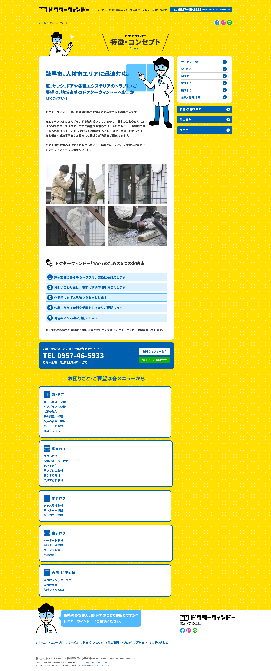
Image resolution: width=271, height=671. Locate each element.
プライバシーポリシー (98, 662)
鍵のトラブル (52, 431)
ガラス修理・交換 (55, 402)
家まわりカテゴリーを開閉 (224, 83)
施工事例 (135, 9)
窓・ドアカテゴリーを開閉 (224, 68)
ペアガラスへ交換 (55, 406)
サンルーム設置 (53, 510)
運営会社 (141, 642)
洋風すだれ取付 (53, 480)
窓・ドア (58, 394)
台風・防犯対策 (64, 572)
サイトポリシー (82, 662)
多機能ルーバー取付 (56, 461)
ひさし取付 (50, 456)
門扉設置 (49, 555)
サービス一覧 (189, 62)
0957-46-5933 (190, 9)
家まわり (58, 498)
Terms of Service (98, 665)
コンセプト (56, 642)
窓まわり (58, 448)
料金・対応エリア (118, 9)
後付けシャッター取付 (57, 580)
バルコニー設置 (53, 515)
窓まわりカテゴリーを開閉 (224, 76)
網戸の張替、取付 (55, 421)
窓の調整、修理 (53, 416)
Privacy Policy (82, 665)
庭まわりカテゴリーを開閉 (224, 90)
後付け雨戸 (50, 585)
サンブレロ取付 (53, 470)
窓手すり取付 (52, 475)
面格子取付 (50, 466)
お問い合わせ (159, 9)
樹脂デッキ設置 (53, 545)
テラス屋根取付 (53, 505)
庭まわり (58, 532)
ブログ (146, 9)
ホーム (42, 642)
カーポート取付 (53, 540)
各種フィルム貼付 (55, 590)
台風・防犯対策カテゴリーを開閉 (224, 97)
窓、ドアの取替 (53, 426)
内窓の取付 (50, 411)
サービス (102, 9)
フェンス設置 (52, 550)
